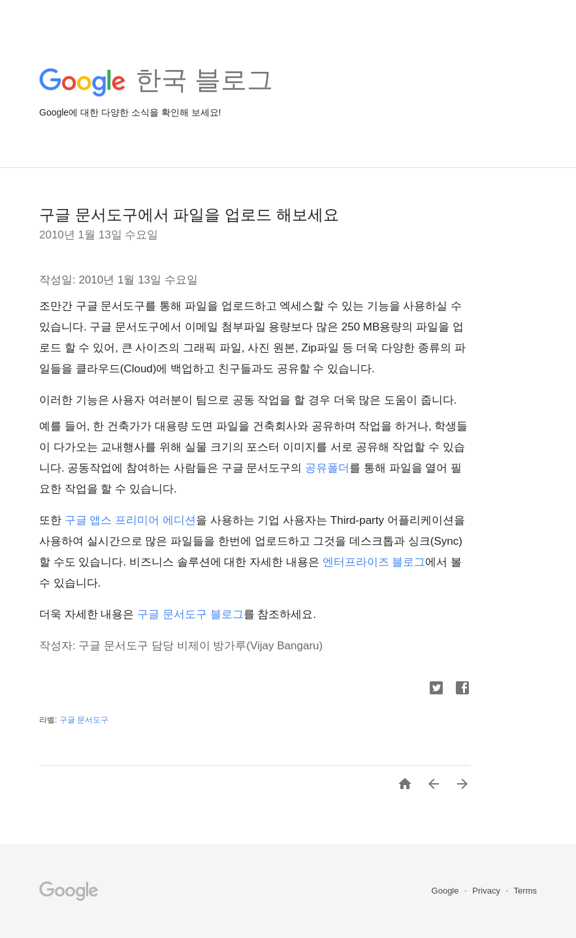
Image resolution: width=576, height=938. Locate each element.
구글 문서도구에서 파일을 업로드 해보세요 (189, 214)
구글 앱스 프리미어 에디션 (130, 520)
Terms (525, 891)
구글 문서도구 (83, 719)
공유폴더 (327, 468)
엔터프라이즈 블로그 (374, 562)
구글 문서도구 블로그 (190, 614)
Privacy (487, 891)
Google (447, 891)
